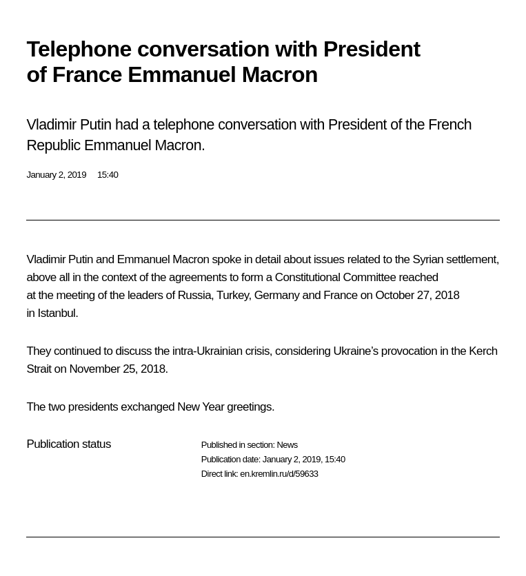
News (286, 445)
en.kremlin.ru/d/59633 (279, 474)
